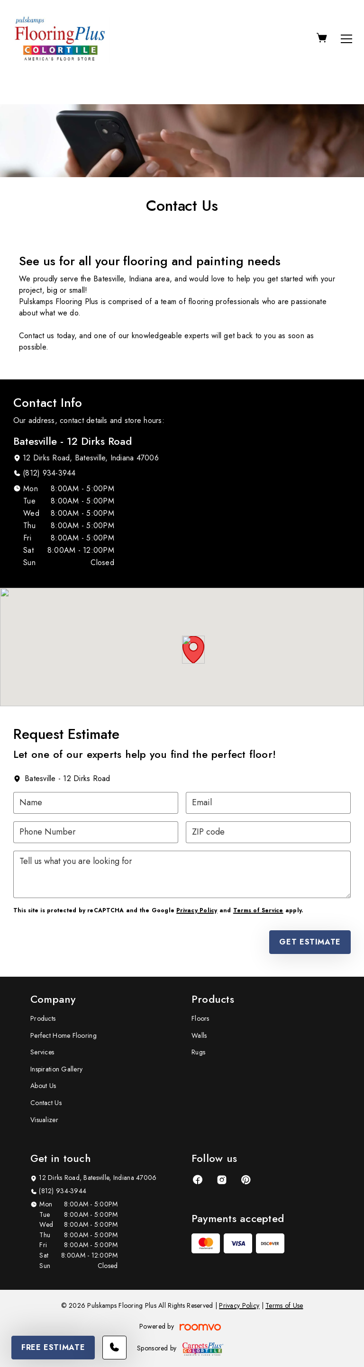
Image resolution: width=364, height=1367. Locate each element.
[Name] (95, 803)
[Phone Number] (95, 832)
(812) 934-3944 (49, 473)
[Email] (268, 803)
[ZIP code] (268, 832)
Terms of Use (284, 1305)
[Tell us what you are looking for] (182, 874)
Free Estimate (53, 1347)
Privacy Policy (196, 910)
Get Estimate (310, 941)
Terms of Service (258, 910)
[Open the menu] (346, 38)
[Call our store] (114, 1347)
